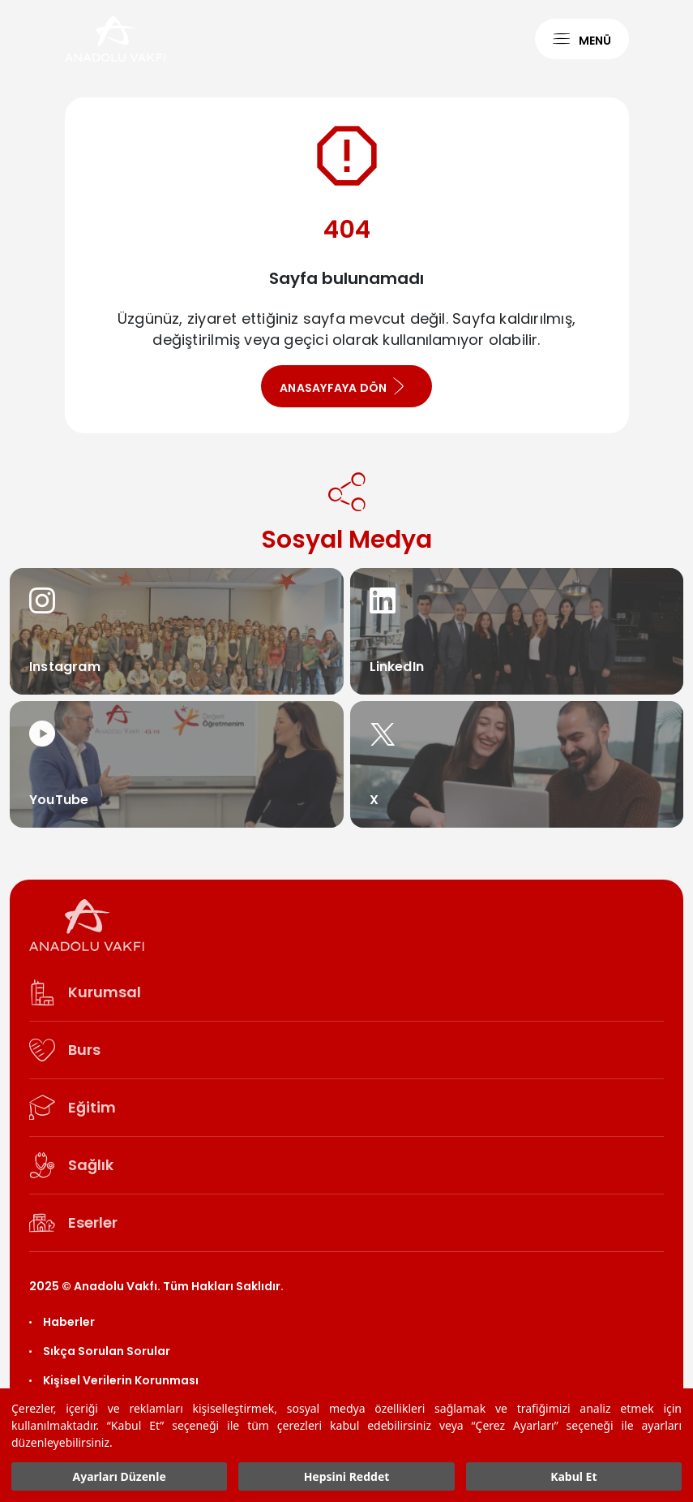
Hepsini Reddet (347, 1476)
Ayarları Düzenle (119, 1476)
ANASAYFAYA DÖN (343, 386)
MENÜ (582, 39)
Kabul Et (573, 1476)
